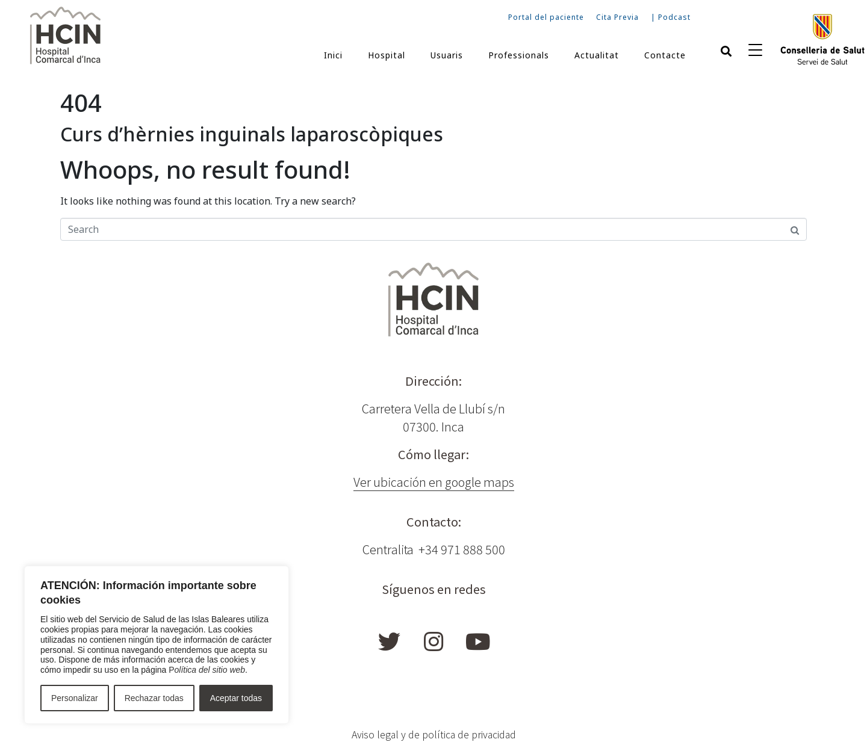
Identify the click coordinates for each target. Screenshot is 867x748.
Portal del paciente (546, 17)
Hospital (386, 55)
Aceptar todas (236, 698)
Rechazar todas (154, 698)
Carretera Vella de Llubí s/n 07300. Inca (433, 417)
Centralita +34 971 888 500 (433, 549)
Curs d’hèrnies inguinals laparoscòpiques (251, 134)
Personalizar (74, 698)
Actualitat (596, 55)
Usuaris (446, 55)
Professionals (518, 55)
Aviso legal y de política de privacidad (434, 734)
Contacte (665, 55)
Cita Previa (617, 17)
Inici (333, 55)
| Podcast (671, 17)
